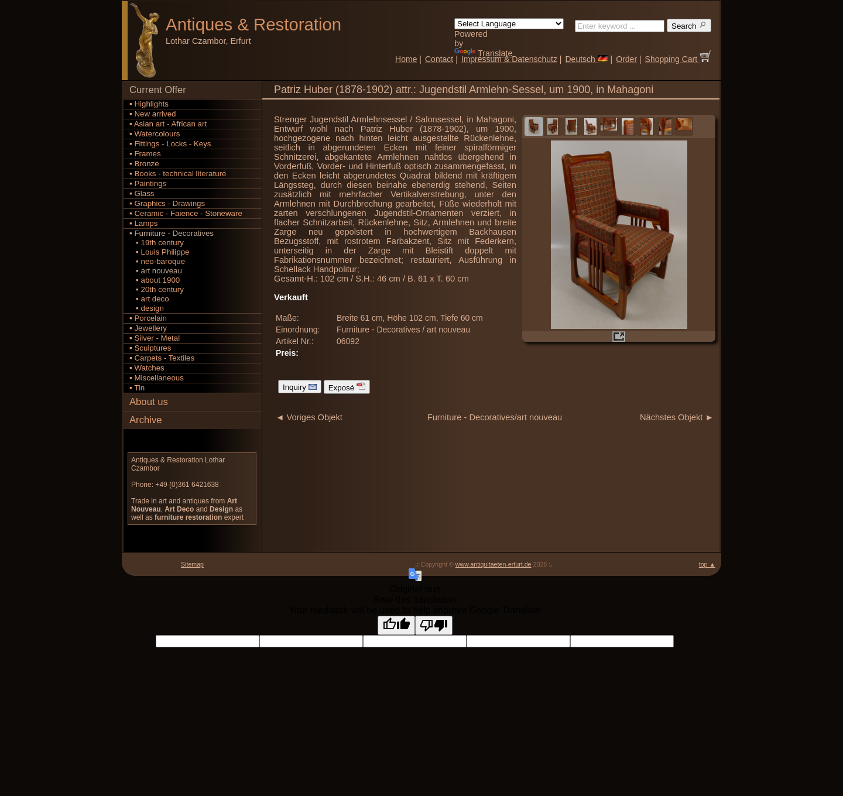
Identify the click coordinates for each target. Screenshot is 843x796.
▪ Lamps (143, 223)
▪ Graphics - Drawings (167, 203)
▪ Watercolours (154, 133)
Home (406, 59)
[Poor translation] (434, 625)
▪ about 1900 (154, 280)
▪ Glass (142, 193)
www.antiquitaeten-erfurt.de (493, 564)
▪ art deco (149, 298)
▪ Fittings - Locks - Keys (170, 143)
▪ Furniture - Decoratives (171, 233)
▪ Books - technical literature (177, 173)
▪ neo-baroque (157, 261)
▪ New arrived (152, 113)
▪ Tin (137, 387)
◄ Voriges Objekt (309, 417)
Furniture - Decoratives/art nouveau (495, 417)
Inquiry (300, 387)
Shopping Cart (678, 59)
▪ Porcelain (148, 318)
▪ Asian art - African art (168, 123)
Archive (145, 420)
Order (626, 59)
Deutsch (586, 59)
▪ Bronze (144, 163)
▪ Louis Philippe (159, 252)
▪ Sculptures (150, 348)
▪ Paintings (147, 183)
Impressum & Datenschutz (509, 59)
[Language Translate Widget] (509, 23)
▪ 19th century (156, 242)
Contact (439, 59)
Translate (483, 53)
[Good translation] (396, 625)
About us (148, 401)
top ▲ (707, 564)
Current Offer (157, 89)
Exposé (346, 387)
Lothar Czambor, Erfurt (208, 41)
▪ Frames (145, 153)
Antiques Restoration (253, 24)
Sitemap (192, 564)
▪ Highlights (149, 104)
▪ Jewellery (148, 328)
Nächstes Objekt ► (677, 417)
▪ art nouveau (155, 270)
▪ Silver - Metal (154, 338)
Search (689, 25)
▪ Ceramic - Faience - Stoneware (185, 213)
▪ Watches (147, 367)
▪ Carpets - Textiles (161, 358)
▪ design (146, 308)
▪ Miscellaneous (156, 377)
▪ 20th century (156, 289)
